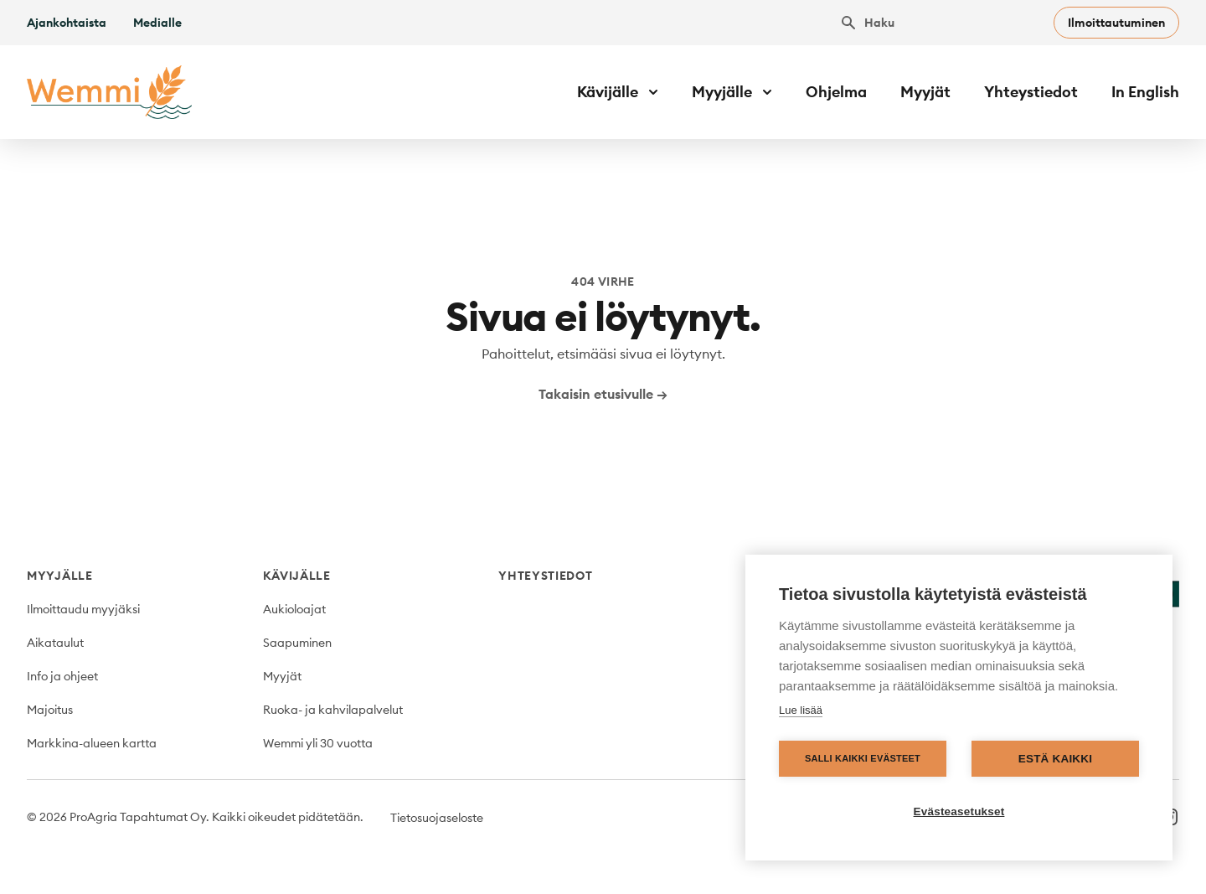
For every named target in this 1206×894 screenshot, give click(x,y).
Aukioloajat (294, 609)
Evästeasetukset (959, 811)
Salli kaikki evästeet (862, 758)
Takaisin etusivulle (603, 393)
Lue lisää (800, 710)
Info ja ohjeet (62, 676)
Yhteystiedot (1031, 91)
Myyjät (925, 91)
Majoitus (50, 709)
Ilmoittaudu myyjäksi (83, 609)
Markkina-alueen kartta (92, 743)
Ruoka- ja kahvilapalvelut (333, 709)
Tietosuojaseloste (436, 817)
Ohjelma (836, 91)
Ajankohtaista (66, 22)
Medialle (157, 22)
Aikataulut (55, 642)
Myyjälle (60, 575)
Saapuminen (297, 642)
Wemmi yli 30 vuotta (318, 743)
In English (1145, 91)
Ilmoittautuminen (1116, 22)
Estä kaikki (1055, 758)
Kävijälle (297, 575)
